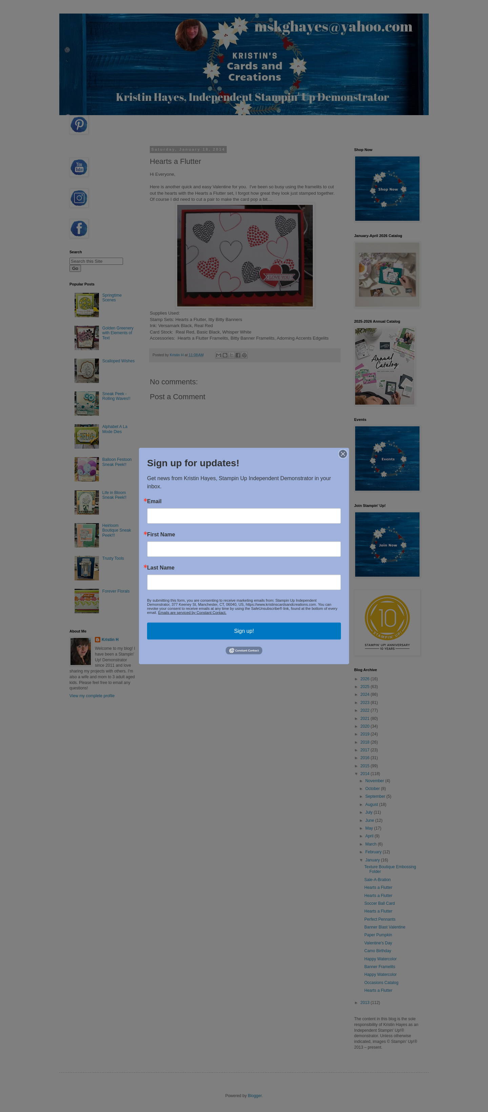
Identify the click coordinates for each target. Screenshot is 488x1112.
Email (154, 501)
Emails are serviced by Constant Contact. (192, 613)
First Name (161, 534)
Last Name (161, 568)
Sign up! (244, 631)
